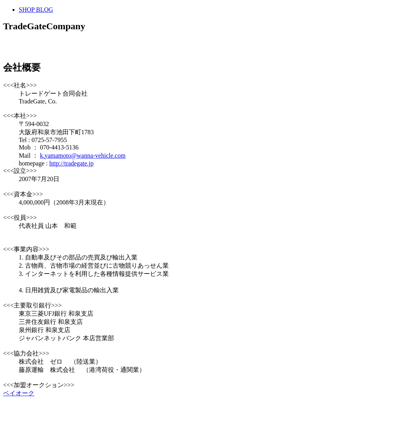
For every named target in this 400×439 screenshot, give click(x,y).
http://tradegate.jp (71, 163)
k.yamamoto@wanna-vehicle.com (82, 155)
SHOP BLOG (36, 9)
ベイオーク (18, 393)
